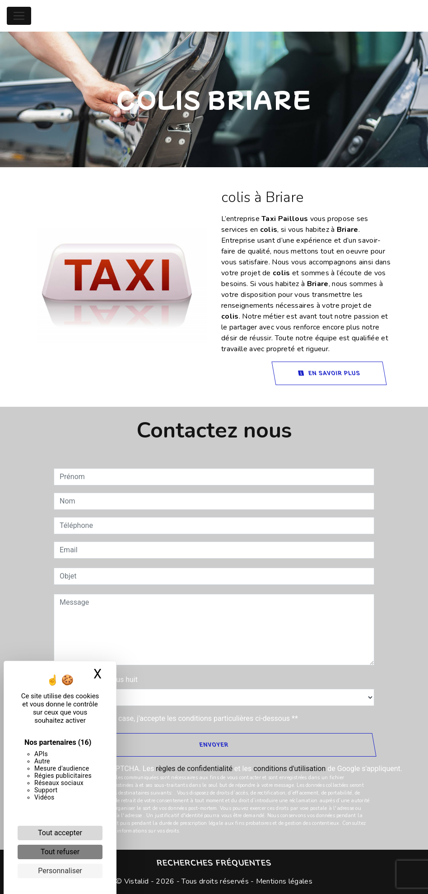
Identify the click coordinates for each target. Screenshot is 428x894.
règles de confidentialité (194, 768)
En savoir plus (329, 373)
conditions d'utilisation (289, 768)
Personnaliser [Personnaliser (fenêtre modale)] (60, 870)
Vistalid (136, 881)
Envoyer (214, 744)
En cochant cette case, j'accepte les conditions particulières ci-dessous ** (180, 718)
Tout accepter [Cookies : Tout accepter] (60, 832)
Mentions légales (283, 881)
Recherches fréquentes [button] (214, 862)
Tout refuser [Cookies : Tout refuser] (60, 851)
